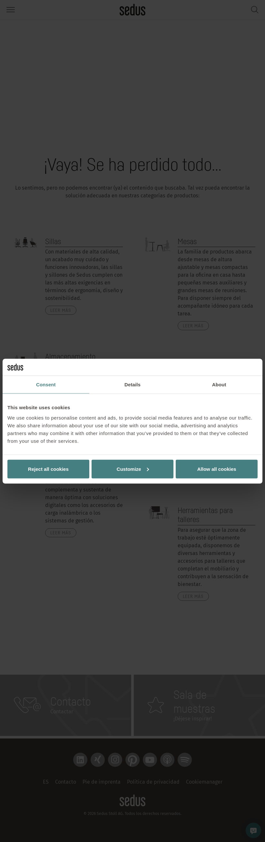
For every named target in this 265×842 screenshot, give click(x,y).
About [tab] (219, 384)
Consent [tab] (46, 384)
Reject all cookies (48, 468)
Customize (133, 468)
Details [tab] (132, 384)
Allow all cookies (216, 468)
